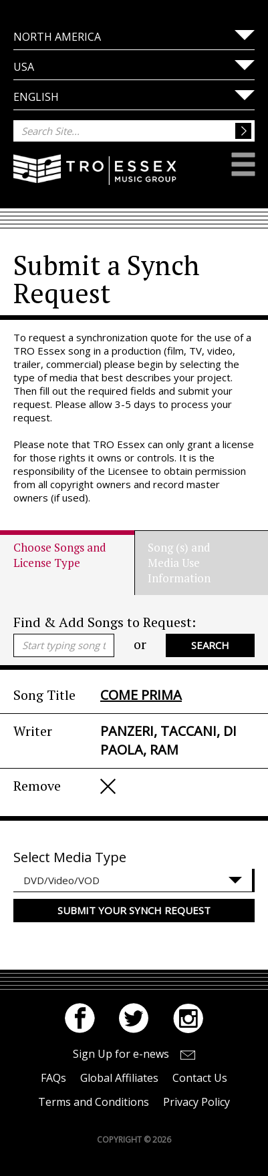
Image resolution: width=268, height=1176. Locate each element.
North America (57, 36)
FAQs (53, 1077)
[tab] (73, 562)
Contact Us (199, 1077)
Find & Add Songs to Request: (104, 622)
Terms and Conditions (93, 1102)
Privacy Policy (196, 1102)
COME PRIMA (141, 695)
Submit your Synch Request (134, 910)
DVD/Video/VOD (61, 880)
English (36, 96)
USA (23, 66)
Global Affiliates (119, 1077)
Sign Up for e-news (121, 1053)
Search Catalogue (210, 647)
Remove (108, 786)
